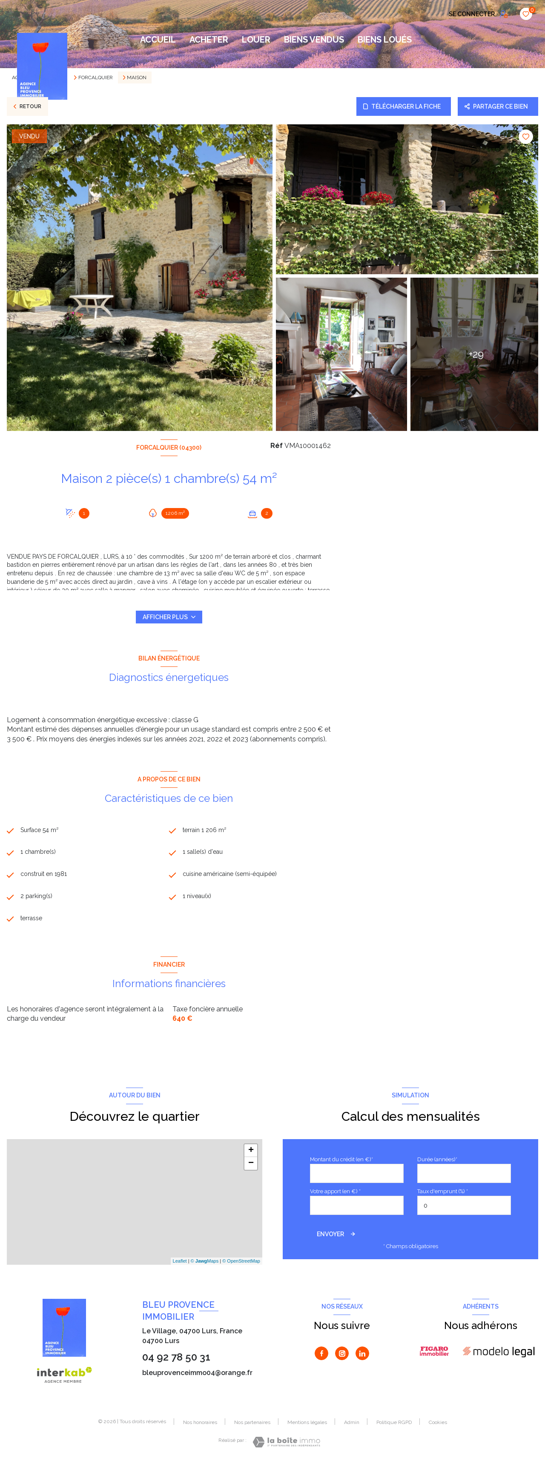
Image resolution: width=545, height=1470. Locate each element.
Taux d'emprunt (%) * (442, 1197)
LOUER (256, 40)
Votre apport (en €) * (335, 1197)
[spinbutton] (464, 1211)
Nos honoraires (200, 1428)
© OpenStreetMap (241, 1266)
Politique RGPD (394, 1428)
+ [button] (251, 1156)
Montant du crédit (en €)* (341, 1165)
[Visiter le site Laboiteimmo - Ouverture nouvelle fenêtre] (286, 1447)
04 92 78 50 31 (176, 1362)
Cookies (438, 1428)
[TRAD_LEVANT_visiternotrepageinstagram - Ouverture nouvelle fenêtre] (342, 1359)
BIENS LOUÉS (385, 40)
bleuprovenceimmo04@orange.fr (197, 1378)
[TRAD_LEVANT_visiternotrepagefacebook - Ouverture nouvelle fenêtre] (321, 1359)
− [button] (251, 1169)
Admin (351, 1428)
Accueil (158, 40)
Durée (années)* (437, 1165)
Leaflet (180, 1266)
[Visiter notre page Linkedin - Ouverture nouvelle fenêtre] (362, 1359)
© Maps (205, 1266)
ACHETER (208, 40)
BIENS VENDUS (314, 40)
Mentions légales (307, 1428)
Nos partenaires (252, 1428)
